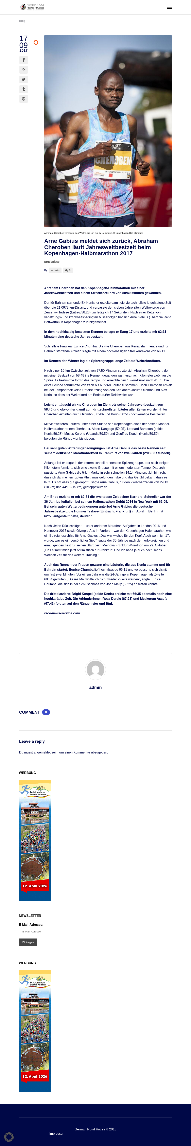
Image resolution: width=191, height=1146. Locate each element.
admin (55, 270)
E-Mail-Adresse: (31, 924)
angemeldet (42, 752)
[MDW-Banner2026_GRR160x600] (35, 900)
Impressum (57, 1133)
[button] (9, 1137)
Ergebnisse (51, 261)
